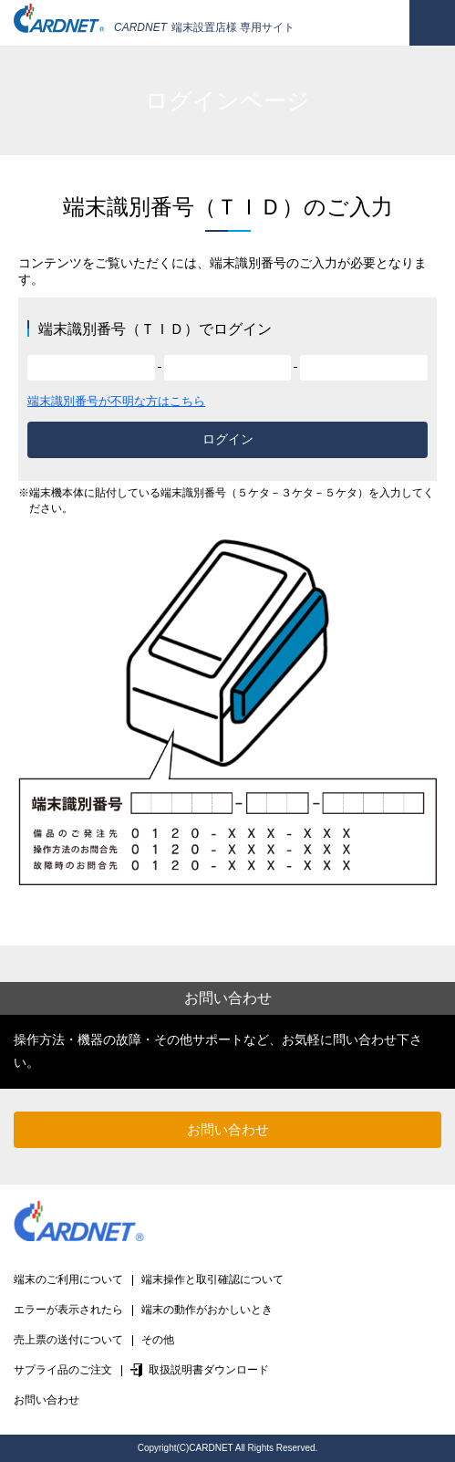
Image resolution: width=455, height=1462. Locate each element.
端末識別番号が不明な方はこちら (116, 401)
